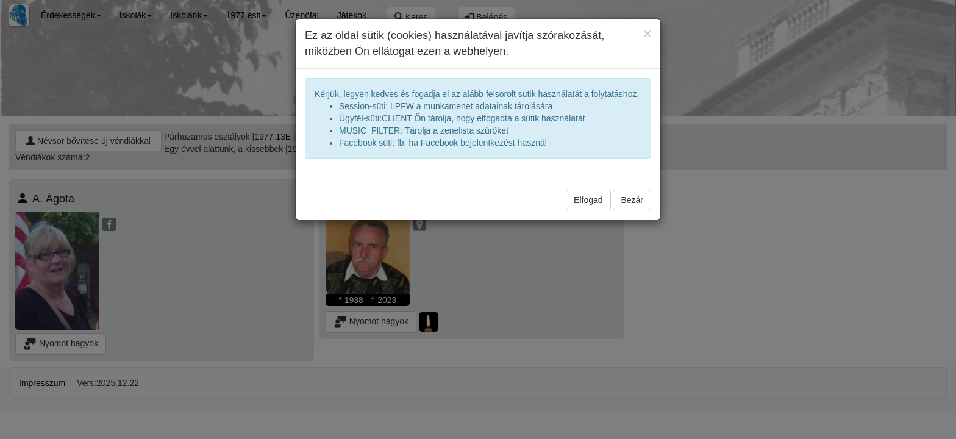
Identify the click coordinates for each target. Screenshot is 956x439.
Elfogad (588, 200)
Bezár (632, 200)
